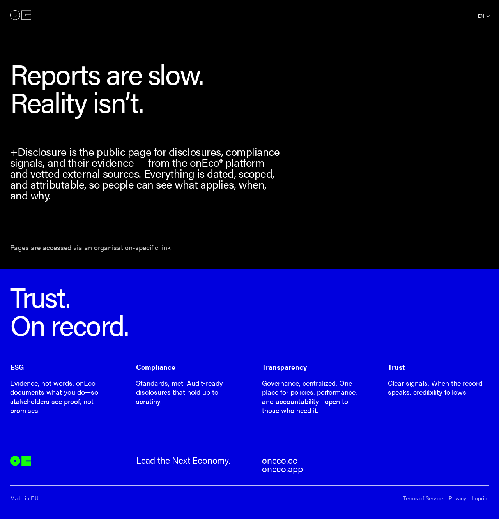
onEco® (20, 15)
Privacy (457, 498)
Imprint (480, 498)
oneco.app (282, 469)
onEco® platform (227, 162)
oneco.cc (279, 460)
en (481, 15)
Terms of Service (423, 498)
